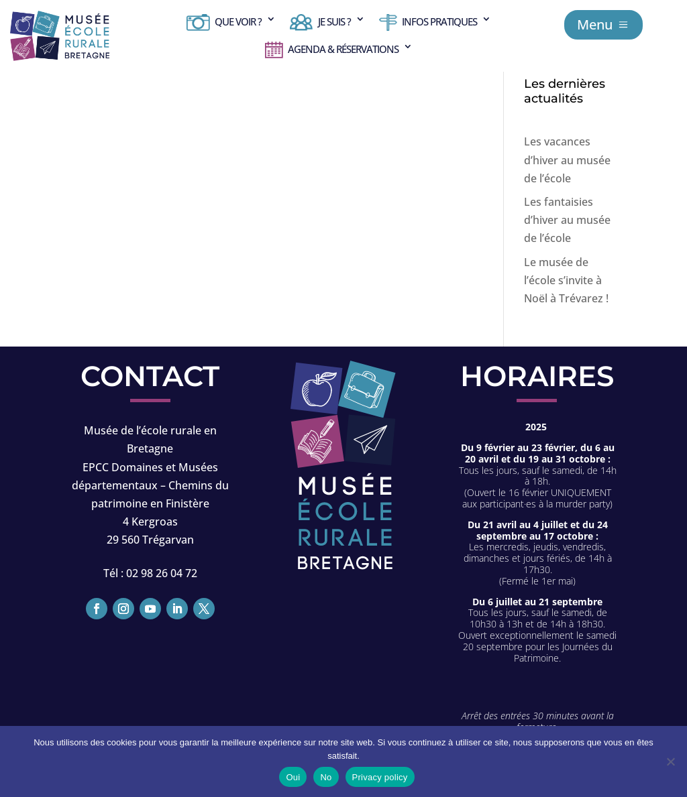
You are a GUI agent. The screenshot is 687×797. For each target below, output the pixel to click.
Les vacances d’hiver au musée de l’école (567, 159)
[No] (670, 761)
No (325, 777)
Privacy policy (380, 777)
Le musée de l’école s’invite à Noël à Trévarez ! (566, 280)
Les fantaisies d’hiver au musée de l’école (567, 219)
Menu (595, 24)
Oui (293, 777)
